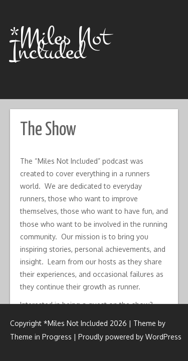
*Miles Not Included (60, 45)
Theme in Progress (41, 336)
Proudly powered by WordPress (129, 336)
